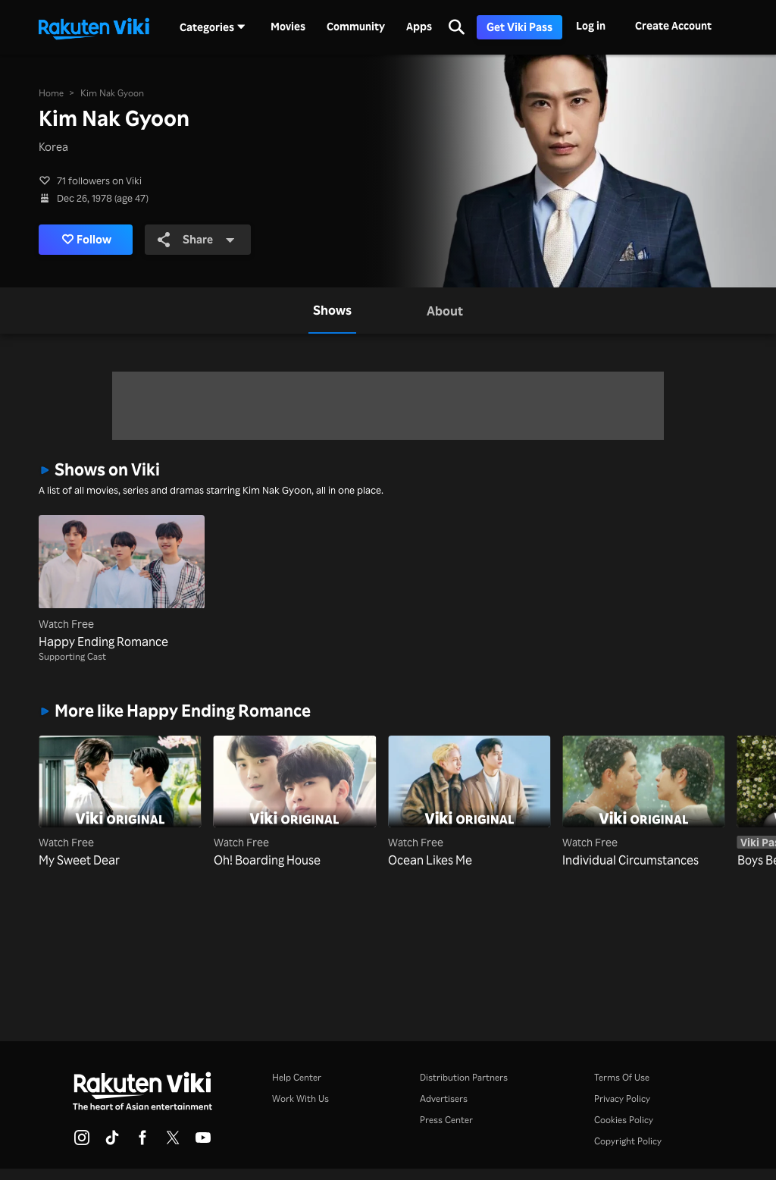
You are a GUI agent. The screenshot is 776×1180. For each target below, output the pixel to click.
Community (356, 26)
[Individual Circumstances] (643, 802)
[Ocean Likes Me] (469, 802)
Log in (590, 25)
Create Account (673, 25)
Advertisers (444, 1098)
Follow (86, 239)
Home (51, 93)
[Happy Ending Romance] (121, 582)
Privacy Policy (622, 1098)
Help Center (296, 1077)
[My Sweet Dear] (120, 802)
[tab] (332, 310)
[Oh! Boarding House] (295, 802)
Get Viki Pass (519, 27)
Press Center (446, 1119)
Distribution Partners (464, 1077)
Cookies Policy (623, 1119)
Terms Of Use (621, 1077)
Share (197, 239)
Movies (288, 26)
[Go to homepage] (94, 27)
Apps (419, 26)
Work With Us (300, 1098)
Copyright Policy (628, 1141)
